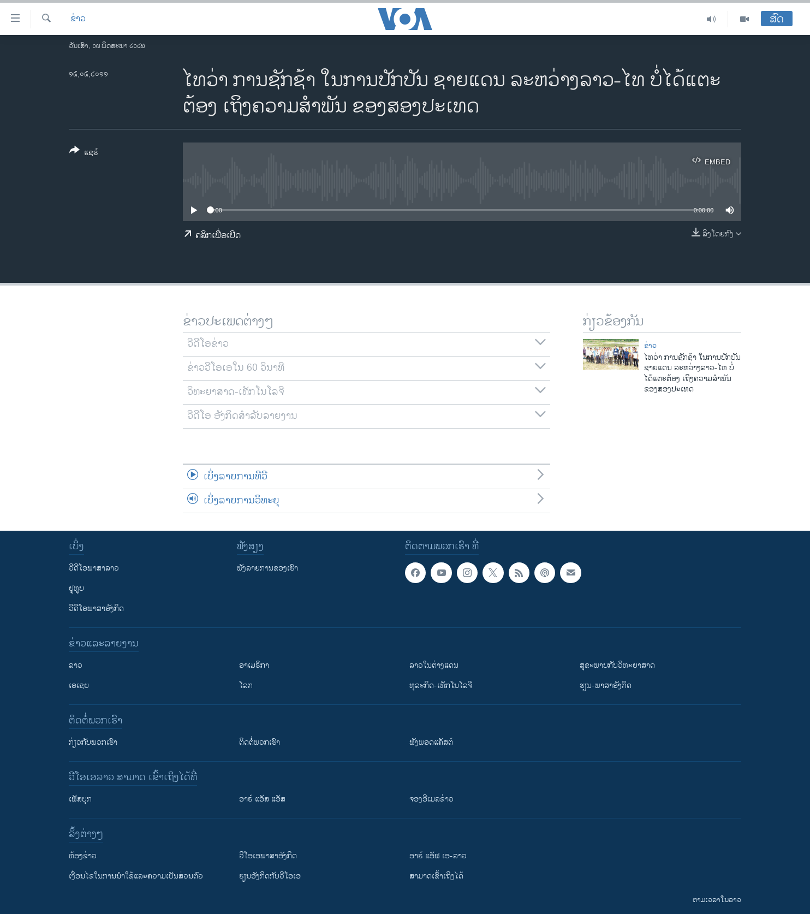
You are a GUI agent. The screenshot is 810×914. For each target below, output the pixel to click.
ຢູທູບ (76, 588)
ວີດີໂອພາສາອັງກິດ (96, 608)
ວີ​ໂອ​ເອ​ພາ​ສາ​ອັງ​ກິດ (268, 856)
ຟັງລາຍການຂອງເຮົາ (267, 568)
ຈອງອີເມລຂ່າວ (431, 799)
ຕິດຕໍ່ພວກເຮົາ (259, 742)
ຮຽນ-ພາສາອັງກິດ (606, 685)
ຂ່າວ (78, 19)
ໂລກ (246, 685)
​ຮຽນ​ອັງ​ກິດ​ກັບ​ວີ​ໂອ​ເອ (270, 876)
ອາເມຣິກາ (254, 665)
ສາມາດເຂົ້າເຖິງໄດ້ (436, 876)
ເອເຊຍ (79, 685)
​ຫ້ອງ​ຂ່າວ (83, 856)
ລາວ (75, 665)
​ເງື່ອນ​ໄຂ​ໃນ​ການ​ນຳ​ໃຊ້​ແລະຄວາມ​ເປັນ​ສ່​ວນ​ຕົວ (136, 876)
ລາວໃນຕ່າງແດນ (433, 665)
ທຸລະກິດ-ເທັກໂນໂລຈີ (440, 685)
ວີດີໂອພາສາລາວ (94, 568)
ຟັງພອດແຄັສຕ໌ (431, 742)
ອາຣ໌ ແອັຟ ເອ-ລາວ (438, 856)
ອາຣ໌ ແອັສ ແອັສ (262, 799)
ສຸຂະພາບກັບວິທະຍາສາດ (617, 665)
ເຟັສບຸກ (80, 799)
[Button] (83, 153)
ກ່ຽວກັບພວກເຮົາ (93, 742)
